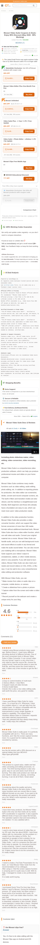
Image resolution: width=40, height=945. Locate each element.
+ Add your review (9, 642)
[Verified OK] (14, 48)
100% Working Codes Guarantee (19, 227)
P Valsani (35, 761)
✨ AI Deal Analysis (11, 273)
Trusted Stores (25, 50)
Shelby (36, 859)
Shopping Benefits (13, 383)
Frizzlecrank (34, 784)
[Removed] (13, 51)
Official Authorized (19, 220)
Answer (6, 930)
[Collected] (13, 53)
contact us (31, 216)
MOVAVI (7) (20, 43)
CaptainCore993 (33, 806)
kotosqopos (34, 827)
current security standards (11, 403)
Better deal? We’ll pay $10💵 (11, 46)
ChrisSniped (34, 728)
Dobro (36, 747)
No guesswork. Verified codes (20, 1)
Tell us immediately (8, 243)
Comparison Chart (29, 210)
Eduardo (35, 677)
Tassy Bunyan (34, 884)
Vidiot (36, 647)
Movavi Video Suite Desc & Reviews (20, 423)
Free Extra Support (8, 220)
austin (36, 698)
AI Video (11, 10)
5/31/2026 (25, 40)
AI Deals (3, 10)
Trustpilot (34, 416)
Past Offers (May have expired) (12, 186)
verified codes (9, 285)
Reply (3, 673)
